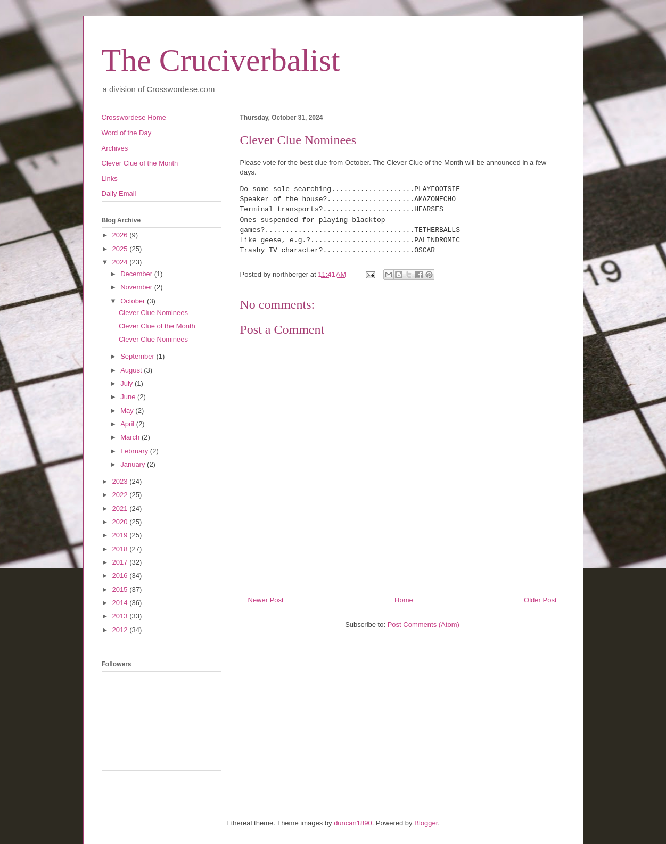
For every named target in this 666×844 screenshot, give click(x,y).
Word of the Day (127, 133)
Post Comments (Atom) (423, 624)
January (133, 464)
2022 (121, 495)
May (127, 411)
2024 (121, 262)
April (128, 424)
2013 (121, 616)
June (128, 397)
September (138, 356)
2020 (121, 522)
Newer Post (266, 600)
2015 (121, 589)
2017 (121, 562)
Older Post (540, 600)
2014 (121, 603)
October (133, 301)
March (131, 437)
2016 (121, 576)
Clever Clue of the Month (140, 163)
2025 (121, 249)
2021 (121, 508)
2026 (121, 235)
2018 (121, 549)
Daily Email (119, 193)
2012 (121, 630)
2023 (121, 481)
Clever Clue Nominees (153, 313)
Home (403, 600)
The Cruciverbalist (221, 60)
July (127, 383)
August (132, 370)
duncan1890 (353, 823)
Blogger (426, 823)
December (137, 274)
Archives (115, 148)
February (135, 451)
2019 (121, 535)
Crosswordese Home (134, 117)
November (137, 287)
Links (110, 179)
